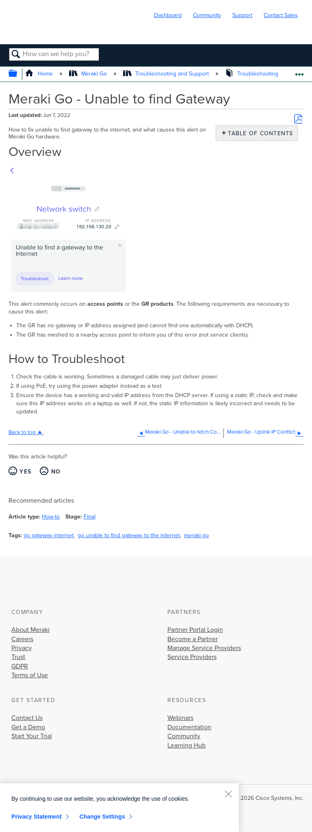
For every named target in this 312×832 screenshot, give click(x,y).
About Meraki (30, 630)
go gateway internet (49, 535)
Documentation (189, 727)
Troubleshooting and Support (166, 73)
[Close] (228, 794)
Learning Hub (186, 745)
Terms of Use (29, 675)
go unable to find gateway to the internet (129, 535)
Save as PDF (298, 119)
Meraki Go (88, 73)
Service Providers (192, 657)
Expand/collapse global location (299, 72)
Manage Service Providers (204, 648)
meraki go (196, 535)
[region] (119, 807)
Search (16, 55)
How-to (51, 516)
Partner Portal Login (195, 630)
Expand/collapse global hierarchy (18, 74)
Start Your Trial (31, 736)
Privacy (21, 648)
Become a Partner (192, 639)
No (56, 471)
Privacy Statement (36, 816)
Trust (18, 657)
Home (39, 73)
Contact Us (27, 718)
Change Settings (102, 816)
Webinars (180, 718)
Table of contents (258, 133)
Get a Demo (28, 727)
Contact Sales (281, 15)
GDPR (19, 666)
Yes (25, 471)
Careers (22, 639)
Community (207, 15)
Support (242, 15)
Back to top (22, 432)
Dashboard (168, 15)
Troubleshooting (252, 73)
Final (89, 516)
